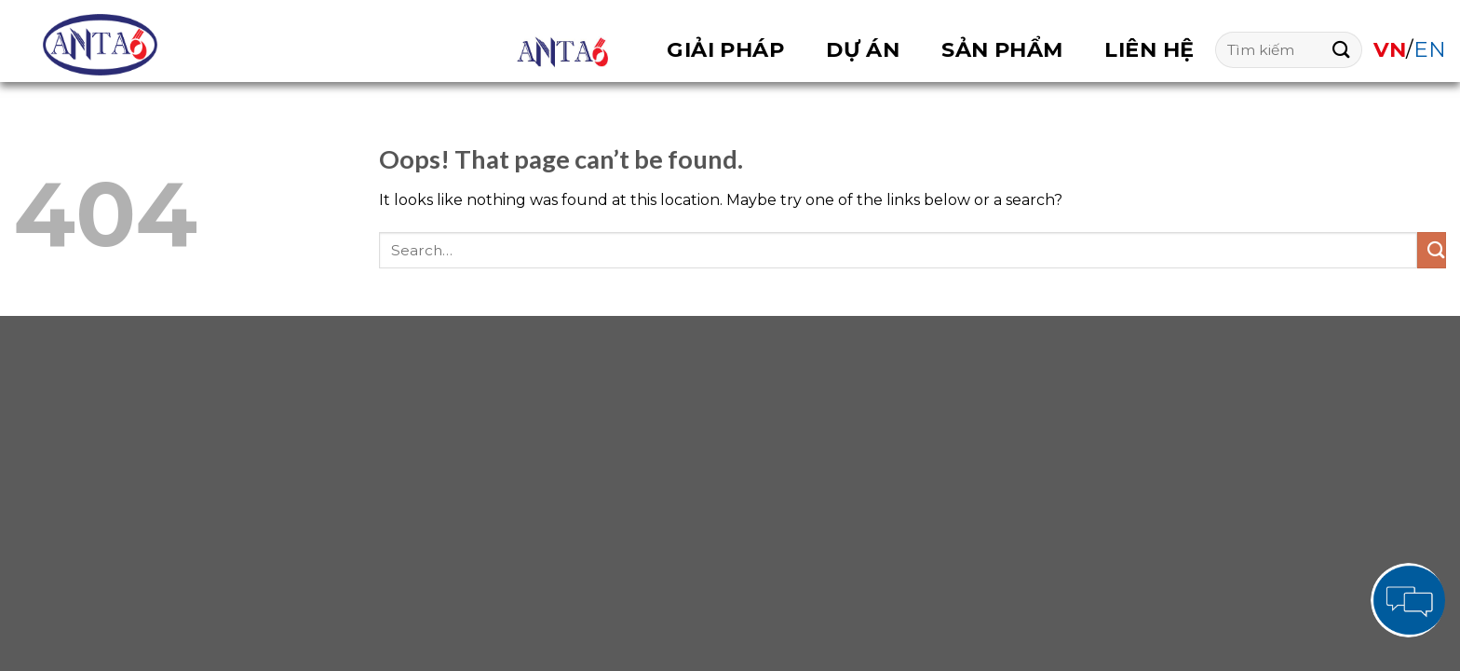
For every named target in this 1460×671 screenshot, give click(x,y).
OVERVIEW (563, 52)
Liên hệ (1149, 49)
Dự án (862, 49)
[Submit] (1336, 50)
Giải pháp (725, 49)
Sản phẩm (1002, 49)
